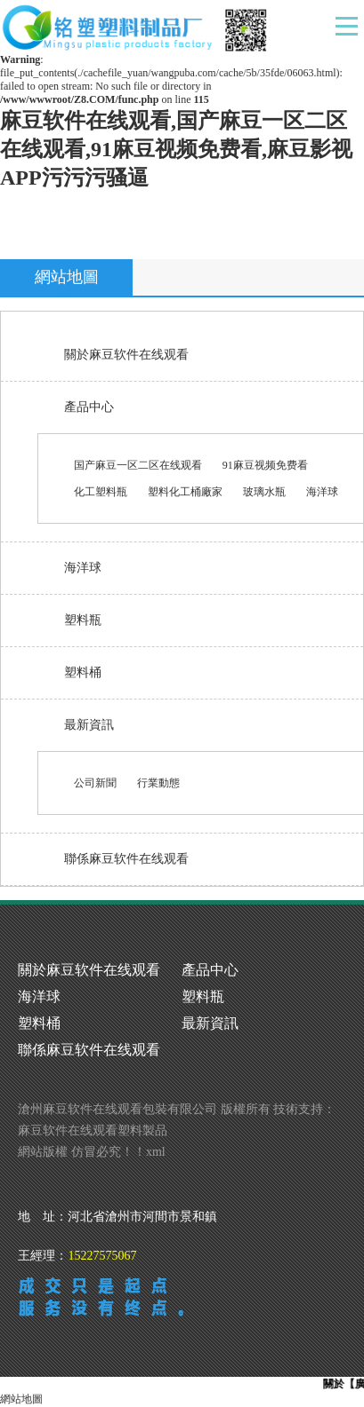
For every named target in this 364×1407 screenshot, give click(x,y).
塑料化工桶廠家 (185, 492)
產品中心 (89, 407)
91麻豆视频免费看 (265, 465)
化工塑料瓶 (100, 492)
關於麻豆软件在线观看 (126, 354)
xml (156, 1151)
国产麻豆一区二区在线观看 (138, 465)
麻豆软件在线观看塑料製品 (92, 1130)
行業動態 (158, 783)
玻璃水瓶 (264, 492)
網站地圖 (21, 1399)
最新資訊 (89, 724)
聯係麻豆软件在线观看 (126, 859)
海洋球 (322, 492)
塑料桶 (82, 672)
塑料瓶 (82, 620)
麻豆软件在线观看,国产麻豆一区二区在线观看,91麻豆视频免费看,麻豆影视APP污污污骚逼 (176, 149)
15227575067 (102, 1255)
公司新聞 (95, 783)
